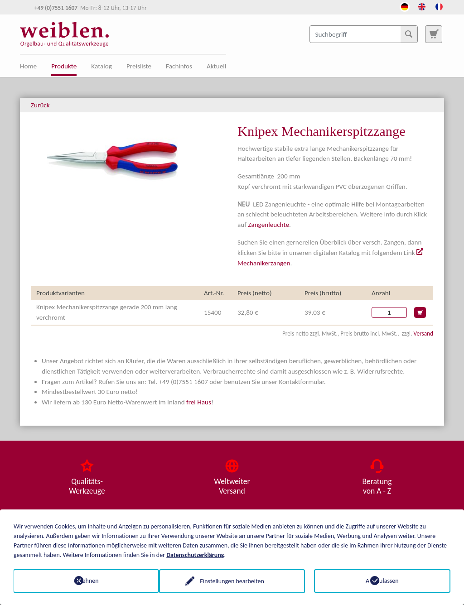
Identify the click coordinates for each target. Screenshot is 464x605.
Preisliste (138, 66)
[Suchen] (409, 34)
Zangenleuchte (268, 225)
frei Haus (198, 402)
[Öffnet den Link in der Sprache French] (439, 6)
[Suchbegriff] (363, 34)
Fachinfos (179, 66)
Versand (423, 333)
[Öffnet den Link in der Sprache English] (422, 6)
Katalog (101, 66)
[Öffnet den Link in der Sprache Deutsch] (405, 6)
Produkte (64, 66)
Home (28, 66)
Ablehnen (81, 581)
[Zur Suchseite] (433, 34)
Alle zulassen (382, 581)
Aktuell (216, 66)
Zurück (40, 105)
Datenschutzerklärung (195, 554)
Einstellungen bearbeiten (232, 581)
